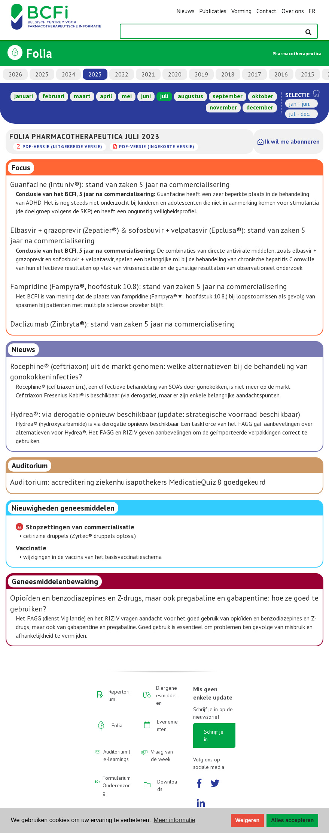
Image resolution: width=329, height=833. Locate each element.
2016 (281, 74)
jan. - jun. (299, 103)
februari (53, 96)
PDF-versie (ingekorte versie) (156, 146)
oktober (262, 96)
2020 (175, 74)
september (228, 96)
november (223, 107)
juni (146, 96)
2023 (95, 74)
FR (312, 11)
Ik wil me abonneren (289, 141)
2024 (68, 74)
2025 (42, 74)
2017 (254, 74)
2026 (15, 74)
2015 (307, 74)
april (106, 96)
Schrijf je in (213, 735)
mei (127, 96)
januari (23, 96)
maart (82, 96)
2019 (201, 74)
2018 (228, 74)
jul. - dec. (299, 113)
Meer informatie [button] (174, 820)
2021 (148, 74)
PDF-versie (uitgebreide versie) (62, 146)
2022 (121, 74)
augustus (190, 96)
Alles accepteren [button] (292, 820)
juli (164, 96)
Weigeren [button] (247, 820)
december (259, 107)
